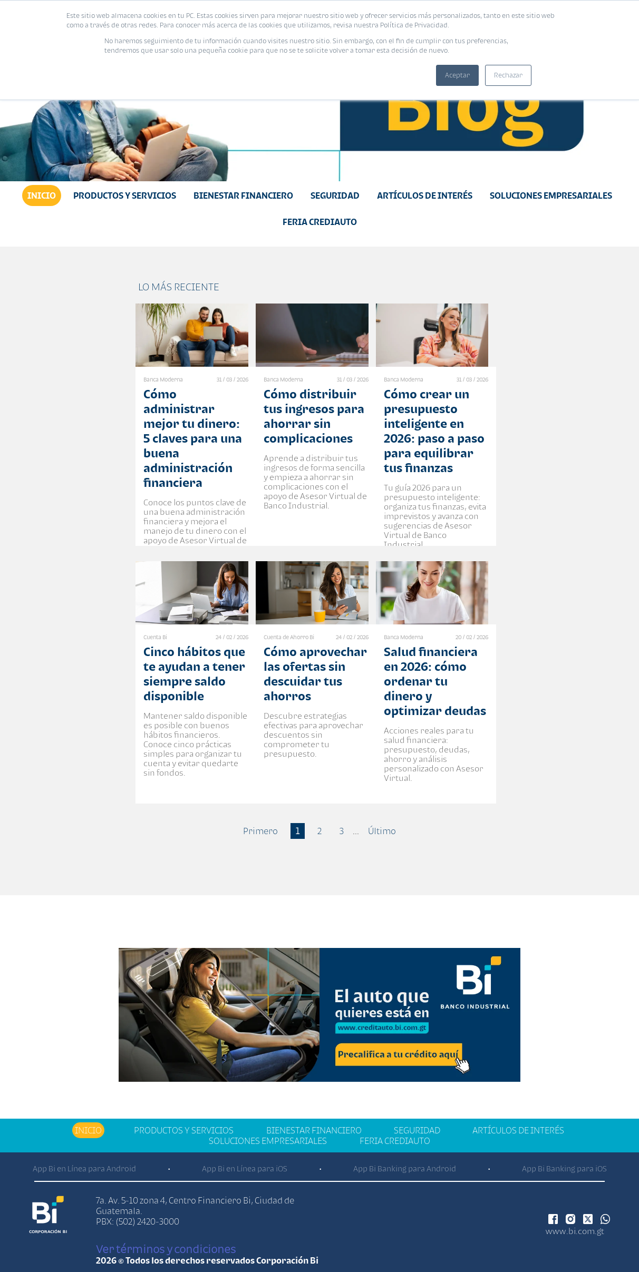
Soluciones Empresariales (551, 195)
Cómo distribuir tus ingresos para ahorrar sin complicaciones (314, 416)
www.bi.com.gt (575, 1231)
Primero (260, 831)
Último (382, 831)
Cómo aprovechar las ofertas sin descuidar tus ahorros (315, 673)
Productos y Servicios (124, 195)
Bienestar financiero (243, 195)
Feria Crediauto (320, 222)
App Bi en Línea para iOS (244, 1168)
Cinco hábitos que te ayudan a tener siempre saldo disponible (194, 673)
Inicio (41, 195)
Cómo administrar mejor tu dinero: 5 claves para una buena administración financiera (192, 438)
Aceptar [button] (457, 75)
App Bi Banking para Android (404, 1168)
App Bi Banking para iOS (564, 1168)
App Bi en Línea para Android (84, 1168)
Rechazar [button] (508, 75)
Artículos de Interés (424, 195)
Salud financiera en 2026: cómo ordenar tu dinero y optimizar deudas (435, 681)
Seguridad (335, 195)
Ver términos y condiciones (166, 1248)
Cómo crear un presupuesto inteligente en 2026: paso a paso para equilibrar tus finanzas (434, 431)
